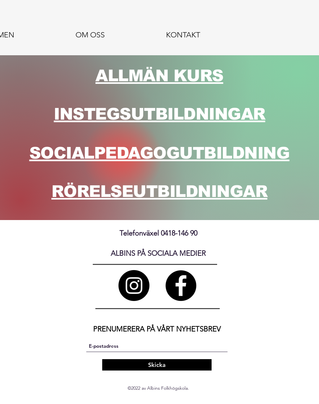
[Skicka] (157, 365)
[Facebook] (180, 285)
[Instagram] (133, 285)
